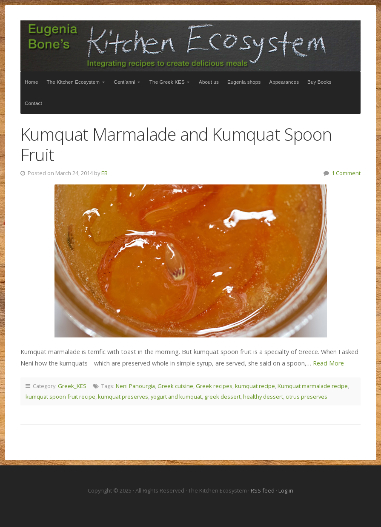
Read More (328, 363)
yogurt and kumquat (176, 396)
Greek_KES (72, 386)
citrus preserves (306, 396)
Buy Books (319, 82)
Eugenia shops (244, 82)
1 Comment (346, 173)
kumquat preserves (123, 396)
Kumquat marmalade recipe (313, 386)
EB (104, 173)
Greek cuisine (175, 386)
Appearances (284, 82)
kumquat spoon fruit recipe (60, 396)
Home (31, 82)
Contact (33, 103)
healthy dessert (263, 396)
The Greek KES (167, 82)
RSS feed (263, 490)
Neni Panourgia (135, 386)
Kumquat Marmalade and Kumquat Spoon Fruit (176, 144)
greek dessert (222, 396)
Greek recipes (214, 386)
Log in (285, 490)
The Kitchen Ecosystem (190, 45)
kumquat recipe (255, 386)
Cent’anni (124, 82)
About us (209, 82)
